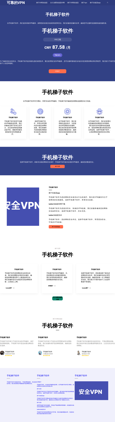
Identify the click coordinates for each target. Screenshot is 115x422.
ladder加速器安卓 (41, 409)
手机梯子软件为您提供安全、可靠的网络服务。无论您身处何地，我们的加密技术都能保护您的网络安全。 (22, 382)
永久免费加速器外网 (57, 298)
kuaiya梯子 (10, 288)
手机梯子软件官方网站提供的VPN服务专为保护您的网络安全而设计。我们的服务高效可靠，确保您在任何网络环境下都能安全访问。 (55, 399)
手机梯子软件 (13, 375)
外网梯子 (57, 71)
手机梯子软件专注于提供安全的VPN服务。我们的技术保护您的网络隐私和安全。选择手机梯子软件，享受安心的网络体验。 (55, 392)
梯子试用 (57, 166)
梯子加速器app (56, 226)
